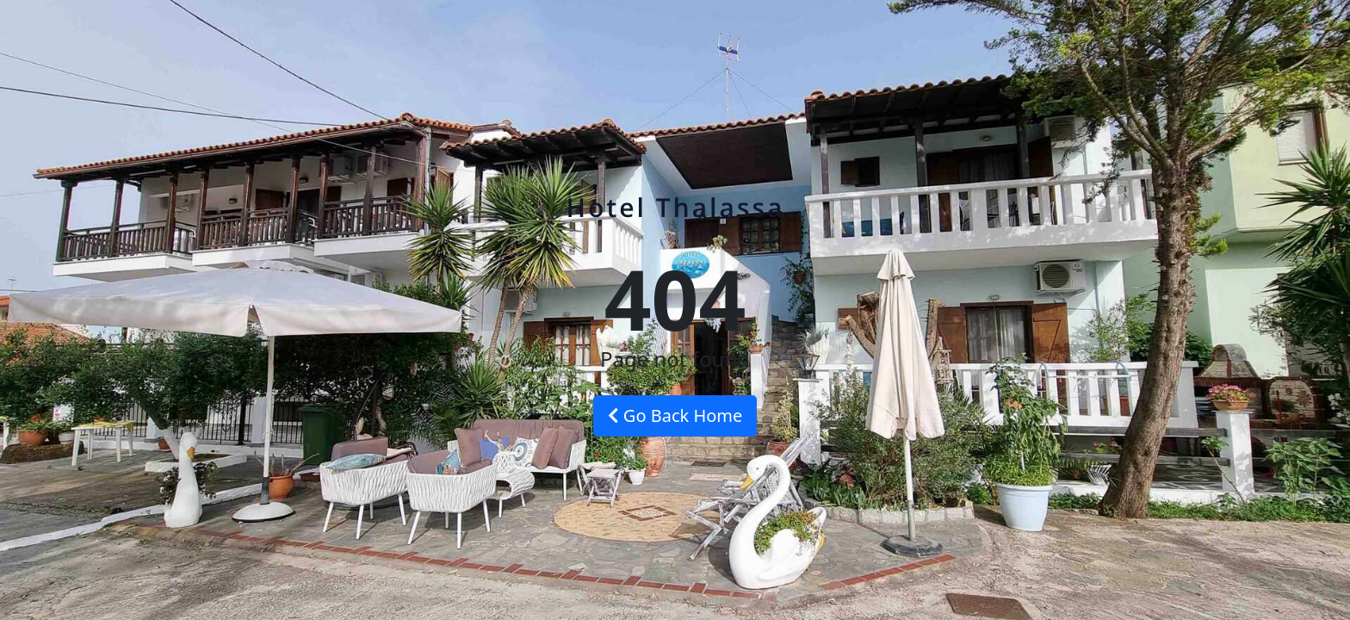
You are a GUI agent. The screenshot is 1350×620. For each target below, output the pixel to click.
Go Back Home (675, 415)
